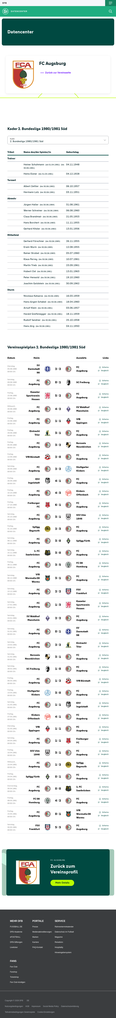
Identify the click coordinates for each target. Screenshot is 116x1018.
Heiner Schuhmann (34, 164)
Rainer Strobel (31, 253)
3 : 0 (58, 540)
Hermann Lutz (31, 192)
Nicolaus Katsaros (33, 296)
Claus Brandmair (33, 216)
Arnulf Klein (30, 308)
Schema (104, 367)
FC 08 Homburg (81, 565)
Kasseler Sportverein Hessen (33, 396)
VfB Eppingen (81, 421)
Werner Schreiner (33, 210)
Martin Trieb (30, 265)
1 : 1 (58, 421)
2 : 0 (58, 456)
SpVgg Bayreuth (34, 529)
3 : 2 (58, 445)
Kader (12, 139)
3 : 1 (58, 433)
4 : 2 (58, 409)
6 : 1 (58, 504)
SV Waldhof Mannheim (82, 409)
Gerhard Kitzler (32, 229)
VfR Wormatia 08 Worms (32, 578)
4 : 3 (58, 492)
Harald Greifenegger (35, 314)
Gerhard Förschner (34, 241)
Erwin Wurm (30, 247)
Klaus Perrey (30, 259)
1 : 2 (58, 680)
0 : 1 (58, 382)
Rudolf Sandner (32, 320)
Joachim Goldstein (34, 283)
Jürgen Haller (31, 204)
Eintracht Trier (34, 433)
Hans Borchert (31, 222)
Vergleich (103, 371)
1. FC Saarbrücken (33, 553)
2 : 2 (58, 369)
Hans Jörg (29, 326)
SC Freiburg (83, 382)
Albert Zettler (31, 186)
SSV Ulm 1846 (81, 517)
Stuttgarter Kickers (82, 469)
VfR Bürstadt (33, 457)
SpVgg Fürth (83, 541)
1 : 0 (58, 668)
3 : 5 (58, 564)
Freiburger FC (34, 505)
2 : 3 (58, 528)
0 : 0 (58, 788)
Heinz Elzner (30, 174)
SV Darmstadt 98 (34, 369)
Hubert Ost (30, 271)
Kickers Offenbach (82, 493)
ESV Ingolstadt (34, 481)
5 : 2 (58, 395)
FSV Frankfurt (81, 591)
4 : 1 (58, 480)
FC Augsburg (81, 369)
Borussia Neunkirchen (83, 445)
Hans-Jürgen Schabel (35, 302)
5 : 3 (58, 827)
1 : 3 (58, 604)
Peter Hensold (31, 277)
